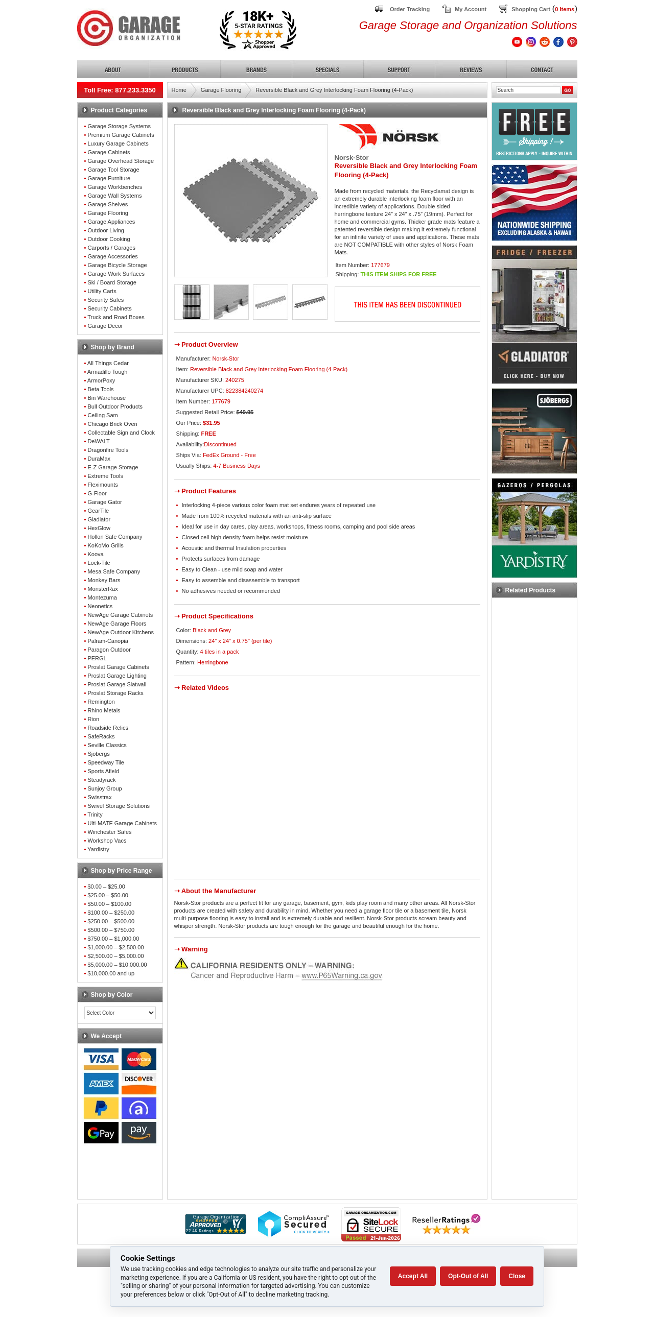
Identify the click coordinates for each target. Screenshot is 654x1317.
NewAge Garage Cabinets (120, 615)
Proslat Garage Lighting (117, 676)
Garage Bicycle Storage (117, 265)
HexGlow (98, 528)
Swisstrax (99, 797)
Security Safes (105, 300)
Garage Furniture (108, 178)
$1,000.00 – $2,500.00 (115, 947)
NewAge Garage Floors (116, 623)
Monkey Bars (103, 580)
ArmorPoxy (101, 380)
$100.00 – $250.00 (110, 912)
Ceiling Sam (102, 415)
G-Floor (96, 493)
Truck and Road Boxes (115, 317)
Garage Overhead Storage (120, 161)
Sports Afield (103, 771)
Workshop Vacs (106, 840)
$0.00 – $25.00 (106, 886)
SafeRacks (100, 736)
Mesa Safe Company (113, 571)
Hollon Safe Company (114, 537)
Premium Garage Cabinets (120, 135)
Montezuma (101, 597)
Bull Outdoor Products (115, 406)
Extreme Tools (105, 476)
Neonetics (99, 606)
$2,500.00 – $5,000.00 (115, 956)
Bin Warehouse (106, 398)
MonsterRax (102, 589)
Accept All (413, 1276)
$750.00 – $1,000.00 (113, 939)
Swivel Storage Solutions (118, 806)
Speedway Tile (105, 762)
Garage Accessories (112, 256)
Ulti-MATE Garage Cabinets (122, 823)
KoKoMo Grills (105, 545)
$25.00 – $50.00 (107, 895)
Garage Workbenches (114, 187)
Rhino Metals (103, 710)
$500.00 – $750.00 (110, 930)
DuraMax (98, 459)
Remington (100, 702)
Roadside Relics (107, 728)
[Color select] (120, 1013)
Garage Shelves (107, 204)
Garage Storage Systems (119, 126)
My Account (470, 9)
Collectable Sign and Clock (120, 432)
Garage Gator (104, 502)
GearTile (98, 511)
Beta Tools (100, 389)
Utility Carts (101, 291)
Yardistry (98, 849)
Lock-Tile (98, 563)
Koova (95, 554)
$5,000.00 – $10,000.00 (117, 965)
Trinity (95, 814)
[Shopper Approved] (215, 1231)
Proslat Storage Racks (115, 693)
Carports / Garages (111, 248)
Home (179, 90)
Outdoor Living (105, 230)
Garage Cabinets (108, 152)
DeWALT (98, 441)
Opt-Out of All (468, 1276)
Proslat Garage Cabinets (118, 667)
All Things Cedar (108, 363)
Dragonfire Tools (107, 450)
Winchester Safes (109, 832)
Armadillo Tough (107, 372)
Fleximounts (102, 485)
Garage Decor (105, 326)
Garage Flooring (107, 213)
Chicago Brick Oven (112, 424)
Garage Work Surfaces (116, 274)
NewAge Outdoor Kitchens (120, 632)
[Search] (528, 90)
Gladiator (98, 519)
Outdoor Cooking (108, 239)
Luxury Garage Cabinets (117, 143)
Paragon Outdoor (108, 649)
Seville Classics (106, 745)
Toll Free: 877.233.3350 (120, 90)
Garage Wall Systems (114, 196)
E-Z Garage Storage (112, 467)
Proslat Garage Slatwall (116, 684)
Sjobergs (98, 754)
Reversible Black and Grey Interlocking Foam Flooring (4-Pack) (334, 90)
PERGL (96, 658)
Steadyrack (101, 780)
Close (516, 1276)
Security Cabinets (109, 308)
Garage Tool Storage (113, 169)
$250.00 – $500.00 (110, 921)
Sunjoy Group (104, 788)
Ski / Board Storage (111, 282)
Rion (93, 719)
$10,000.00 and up (110, 973)
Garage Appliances (111, 222)
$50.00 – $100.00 (109, 904)
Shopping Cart (530, 9)
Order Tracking (410, 9)
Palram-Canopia (107, 641)
